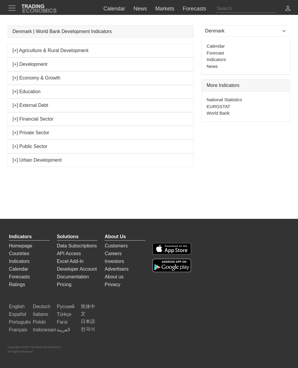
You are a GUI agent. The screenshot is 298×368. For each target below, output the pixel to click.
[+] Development (30, 64)
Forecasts (19, 276)
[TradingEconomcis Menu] (13, 8)
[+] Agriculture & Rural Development (51, 50)
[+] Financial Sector (33, 118)
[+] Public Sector (30, 146)
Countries (19, 253)
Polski (39, 322)
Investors (114, 261)
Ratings (17, 284)
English (16, 306)
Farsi (62, 322)
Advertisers (116, 269)
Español (17, 314)
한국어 (88, 329)
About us (114, 276)
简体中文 (88, 310)
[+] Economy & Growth (36, 77)
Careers (113, 253)
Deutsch (41, 306)
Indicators (216, 59)
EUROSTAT (218, 106)
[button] (288, 9)
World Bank (218, 113)
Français (18, 329)
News (212, 66)
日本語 (88, 321)
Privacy (112, 284)
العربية (63, 329)
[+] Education (27, 91)
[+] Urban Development (37, 160)
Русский (65, 306)
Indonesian (44, 329)
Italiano (40, 314)
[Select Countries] (245, 31)
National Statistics (224, 99)
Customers (116, 245)
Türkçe (64, 314)
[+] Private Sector (31, 132)
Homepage (20, 245)
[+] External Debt (30, 105)
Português (20, 322)
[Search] (246, 9)
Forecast (215, 52)
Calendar (216, 46)
